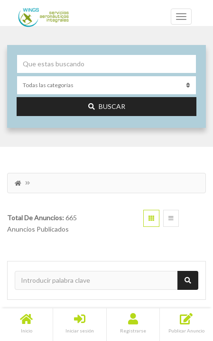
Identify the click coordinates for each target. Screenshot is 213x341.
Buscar (106, 106)
